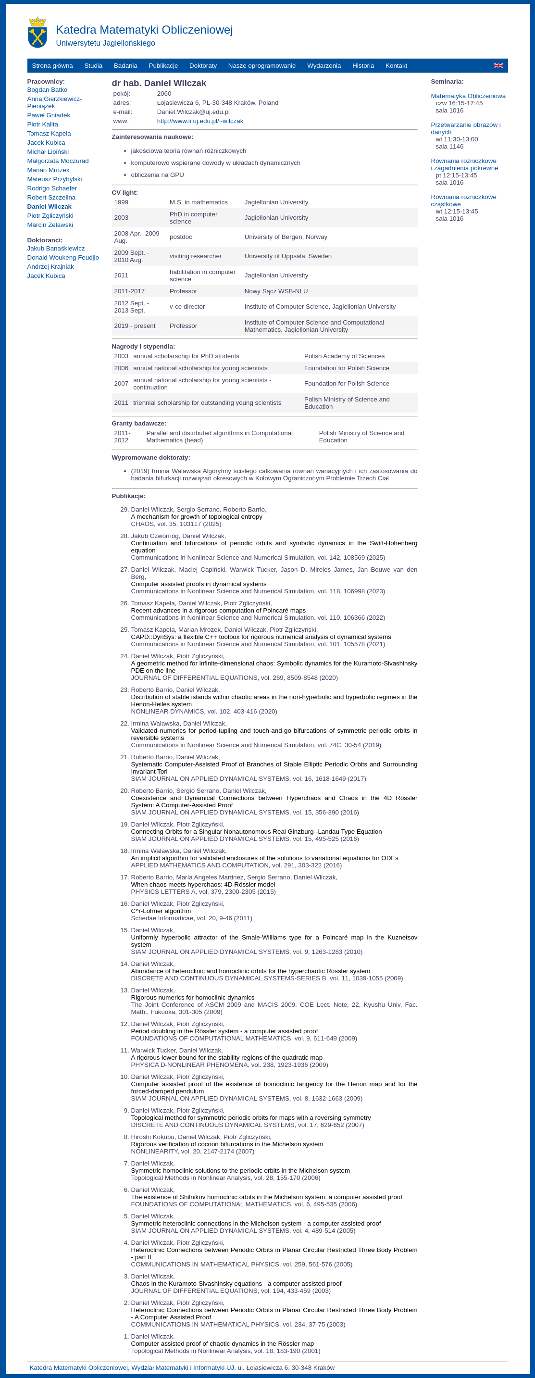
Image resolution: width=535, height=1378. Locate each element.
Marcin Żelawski (50, 224)
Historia (363, 65)
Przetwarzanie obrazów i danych (466, 128)
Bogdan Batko (47, 89)
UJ (230, 1367)
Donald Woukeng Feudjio (63, 257)
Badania (125, 65)
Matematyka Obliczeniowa (468, 96)
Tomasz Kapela (49, 133)
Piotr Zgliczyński (50, 215)
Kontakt (396, 65)
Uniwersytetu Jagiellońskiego (105, 43)
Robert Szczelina (51, 197)
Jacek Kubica (46, 142)
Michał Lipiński (48, 151)
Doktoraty (203, 65)
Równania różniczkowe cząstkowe (464, 200)
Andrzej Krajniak (50, 266)
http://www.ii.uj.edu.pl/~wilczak (200, 121)
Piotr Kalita (42, 124)
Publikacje (163, 65)
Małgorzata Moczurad (58, 160)
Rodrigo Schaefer (52, 188)
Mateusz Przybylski (54, 179)
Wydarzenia (324, 65)
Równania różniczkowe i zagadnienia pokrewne (464, 164)
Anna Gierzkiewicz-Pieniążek (54, 102)
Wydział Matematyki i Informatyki (177, 1367)
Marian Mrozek (48, 170)
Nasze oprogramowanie (262, 65)
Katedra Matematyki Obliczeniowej (79, 1367)
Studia (93, 65)
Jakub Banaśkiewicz (56, 248)
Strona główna (52, 65)
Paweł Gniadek (49, 115)
